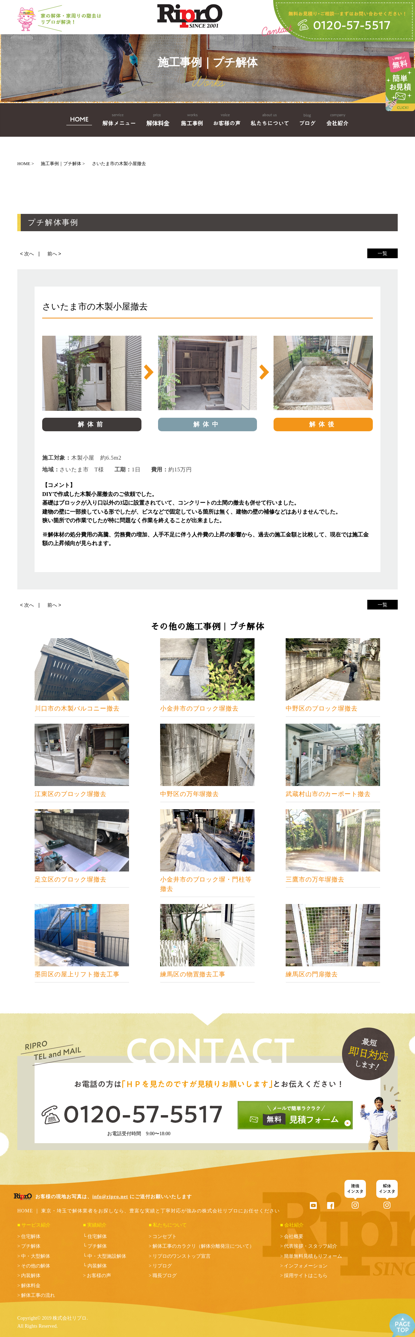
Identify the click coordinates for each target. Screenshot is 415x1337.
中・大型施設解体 (106, 1256)
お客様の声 (99, 1275)
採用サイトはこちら (306, 1275)
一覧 (382, 253)
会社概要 (293, 1236)
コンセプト (165, 1236)
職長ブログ (165, 1275)
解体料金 (30, 1285)
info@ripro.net (110, 1196)
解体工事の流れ (38, 1295)
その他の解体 (35, 1265)
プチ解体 (30, 1246)
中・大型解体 (35, 1256)
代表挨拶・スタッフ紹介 (310, 1246)
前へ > (54, 253)
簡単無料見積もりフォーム (313, 1256)
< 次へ (27, 253)
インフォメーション (306, 1265)
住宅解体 (30, 1236)
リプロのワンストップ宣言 (182, 1256)
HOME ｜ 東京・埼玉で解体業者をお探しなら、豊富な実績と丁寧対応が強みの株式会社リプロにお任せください (148, 1210)
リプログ (162, 1265)
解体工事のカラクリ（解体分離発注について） (203, 1246)
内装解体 (30, 1275)
